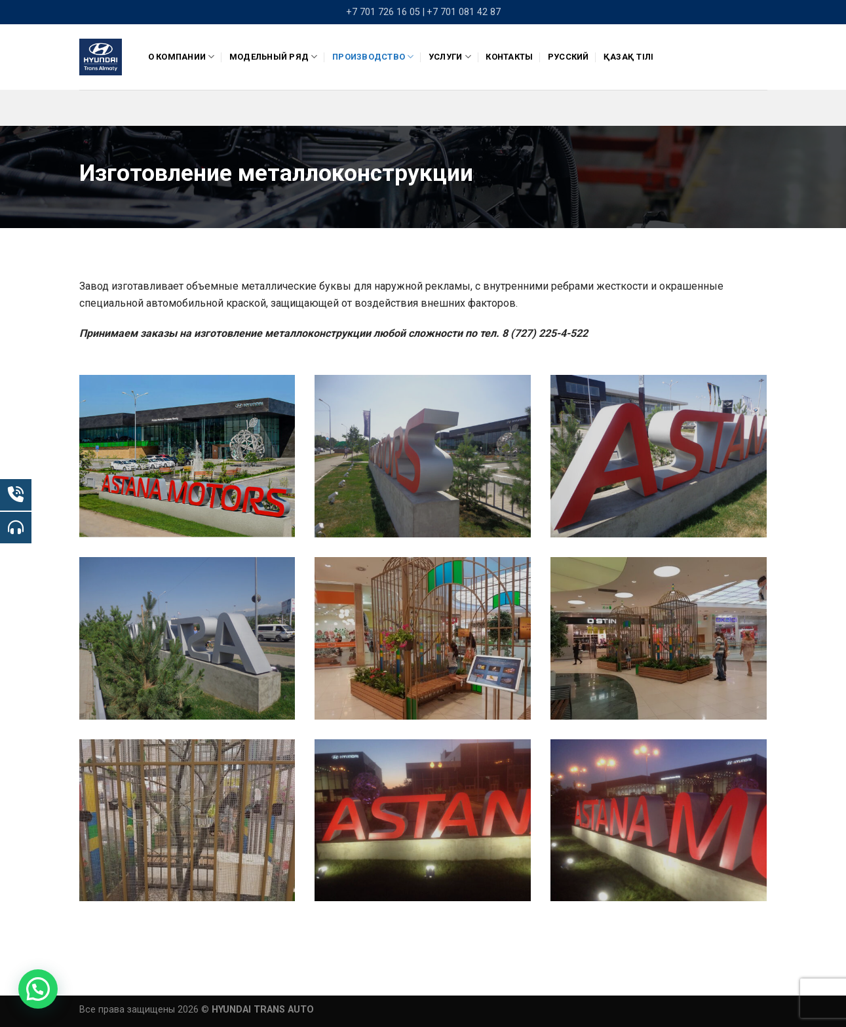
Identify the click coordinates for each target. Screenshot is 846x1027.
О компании (181, 56)
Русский (568, 57)
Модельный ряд (273, 56)
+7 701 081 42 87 (464, 12)
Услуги (450, 56)
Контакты (509, 57)
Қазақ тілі (629, 57)
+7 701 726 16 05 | (385, 12)
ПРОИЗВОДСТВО (373, 56)
